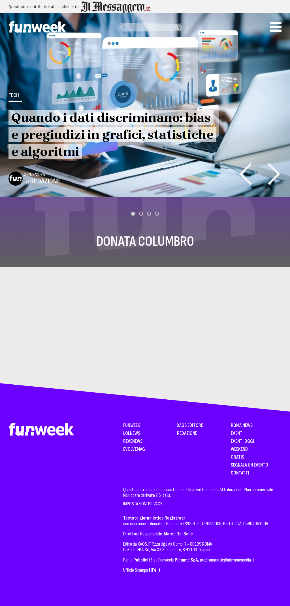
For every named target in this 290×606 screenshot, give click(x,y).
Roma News (242, 425)
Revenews (132, 441)
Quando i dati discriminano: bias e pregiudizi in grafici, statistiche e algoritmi (112, 134)
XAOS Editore (190, 425)
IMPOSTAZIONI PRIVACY (142, 504)
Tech (13, 95)
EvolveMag (134, 449)
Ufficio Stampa (135, 570)
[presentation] (245, 174)
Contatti (240, 473)
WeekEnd (239, 449)
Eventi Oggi (242, 441)
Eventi (237, 433)
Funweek (131, 425)
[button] (133, 213)
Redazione (45, 181)
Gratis (237, 457)
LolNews (131, 433)
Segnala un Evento (249, 465)
